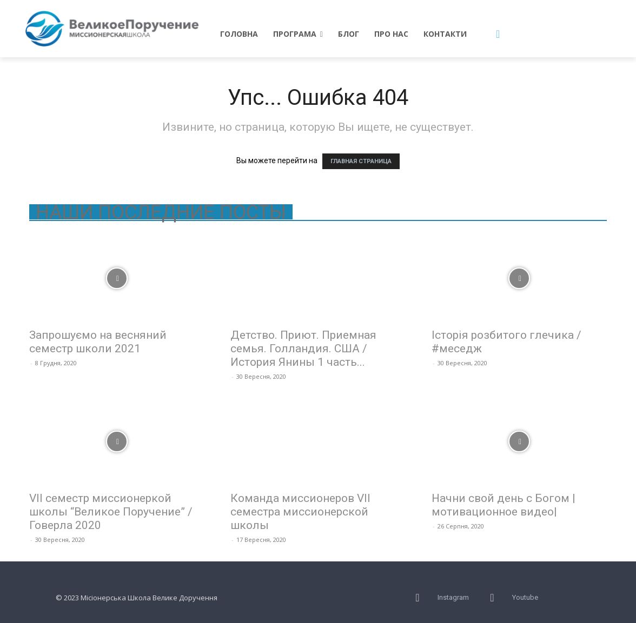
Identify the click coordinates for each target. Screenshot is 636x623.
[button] (498, 34)
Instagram (453, 597)
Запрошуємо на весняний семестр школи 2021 (98, 342)
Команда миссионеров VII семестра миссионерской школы (300, 512)
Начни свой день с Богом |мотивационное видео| (503, 505)
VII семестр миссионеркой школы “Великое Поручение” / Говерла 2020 (111, 512)
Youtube (525, 597)
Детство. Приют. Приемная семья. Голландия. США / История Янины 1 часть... (303, 349)
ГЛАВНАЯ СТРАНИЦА (361, 161)
